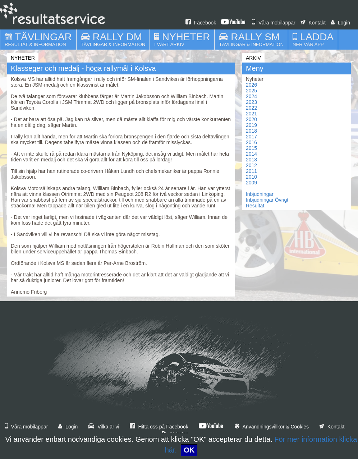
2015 (251, 148)
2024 (251, 96)
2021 (251, 113)
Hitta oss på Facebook (159, 427)
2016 (251, 142)
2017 (251, 136)
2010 (251, 177)
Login (340, 23)
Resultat (255, 205)
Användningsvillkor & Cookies (272, 427)
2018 (251, 131)
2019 (251, 125)
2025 (251, 90)
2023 (251, 102)
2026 (251, 85)
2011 (251, 171)
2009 (251, 182)
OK (189, 450)
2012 (251, 165)
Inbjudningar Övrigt (267, 200)
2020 (251, 119)
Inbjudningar (260, 194)
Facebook (200, 23)
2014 (251, 154)
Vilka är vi (103, 427)
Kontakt (313, 23)
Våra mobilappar (273, 23)
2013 (251, 159)
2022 (251, 108)
